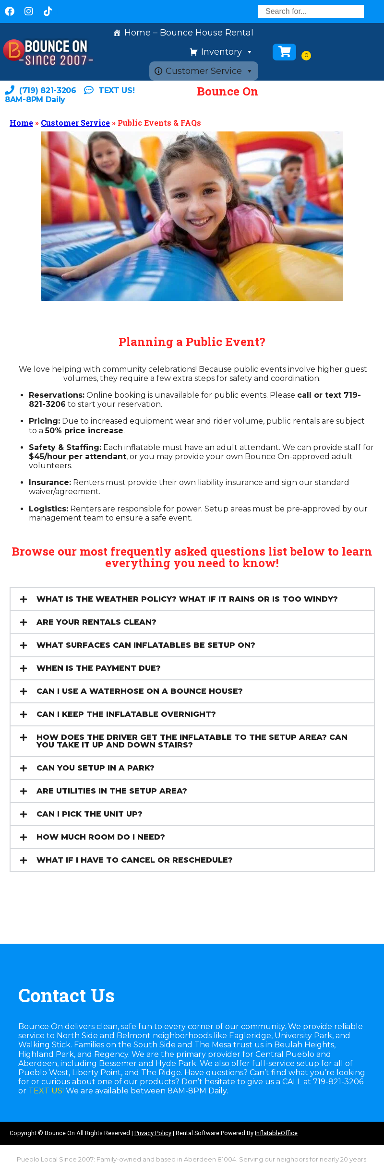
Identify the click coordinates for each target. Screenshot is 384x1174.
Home (21, 123)
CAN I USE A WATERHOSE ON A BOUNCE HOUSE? (139, 691)
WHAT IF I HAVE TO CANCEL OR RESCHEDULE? (134, 860)
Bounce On (228, 91)
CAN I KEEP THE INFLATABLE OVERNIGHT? (126, 714)
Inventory (227, 51)
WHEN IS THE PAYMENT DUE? (98, 668)
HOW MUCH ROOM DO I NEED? (100, 837)
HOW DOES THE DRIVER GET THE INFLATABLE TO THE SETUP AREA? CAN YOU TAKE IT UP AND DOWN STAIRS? (192, 741)
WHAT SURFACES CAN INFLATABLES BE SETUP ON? (145, 645)
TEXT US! (46, 1090)
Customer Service (209, 71)
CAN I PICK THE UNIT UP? (89, 813)
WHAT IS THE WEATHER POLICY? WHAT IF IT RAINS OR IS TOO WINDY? (187, 599)
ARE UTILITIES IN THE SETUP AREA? (111, 790)
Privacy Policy (152, 1133)
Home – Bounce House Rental (188, 32)
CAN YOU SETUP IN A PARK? (95, 767)
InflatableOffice (276, 1133)
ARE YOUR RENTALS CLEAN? (96, 622)
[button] (192, 599)
